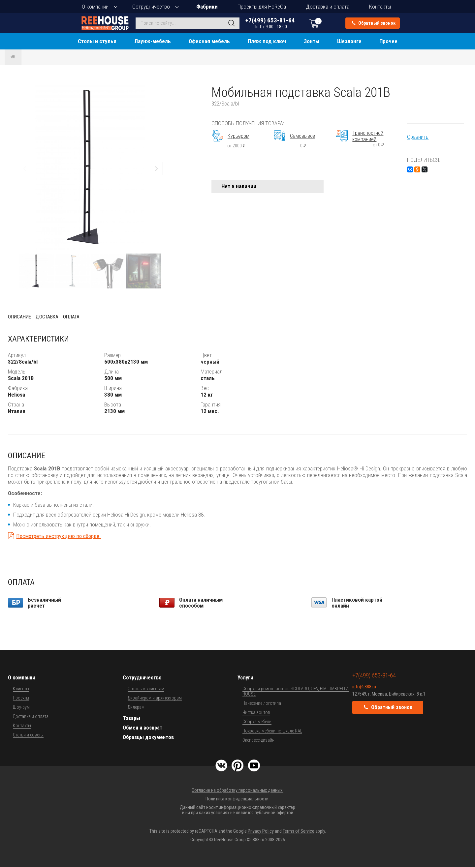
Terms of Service (298, 831)
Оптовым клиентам (146, 688)
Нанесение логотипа (261, 703)
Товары (131, 718)
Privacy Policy (261, 831)
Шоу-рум (21, 707)
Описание (19, 317)
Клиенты (21, 688)
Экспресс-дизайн (258, 740)
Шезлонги (349, 41)
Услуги (245, 677)
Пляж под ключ (267, 41)
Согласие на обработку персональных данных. (237, 790)
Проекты (21, 698)
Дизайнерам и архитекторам (155, 698)
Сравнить (417, 137)
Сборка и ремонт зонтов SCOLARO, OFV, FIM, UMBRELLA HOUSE (295, 691)
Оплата (71, 317)
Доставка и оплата (327, 6)
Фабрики (207, 6)
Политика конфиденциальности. (237, 798)
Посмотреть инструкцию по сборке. (58, 536)
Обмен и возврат (142, 728)
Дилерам (136, 707)
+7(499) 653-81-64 (270, 22)
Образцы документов (148, 737)
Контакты (380, 6)
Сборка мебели (256, 721)
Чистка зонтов (256, 712)
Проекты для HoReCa (262, 6)
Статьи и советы (28, 734)
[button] (167, 90)
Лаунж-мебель (152, 41)
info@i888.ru (364, 686)
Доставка (47, 317)
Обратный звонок (374, 23)
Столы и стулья (97, 41)
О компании (95, 6)
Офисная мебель (209, 41)
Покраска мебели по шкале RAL (272, 730)
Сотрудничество (151, 6)
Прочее (388, 41)
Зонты (311, 41)
